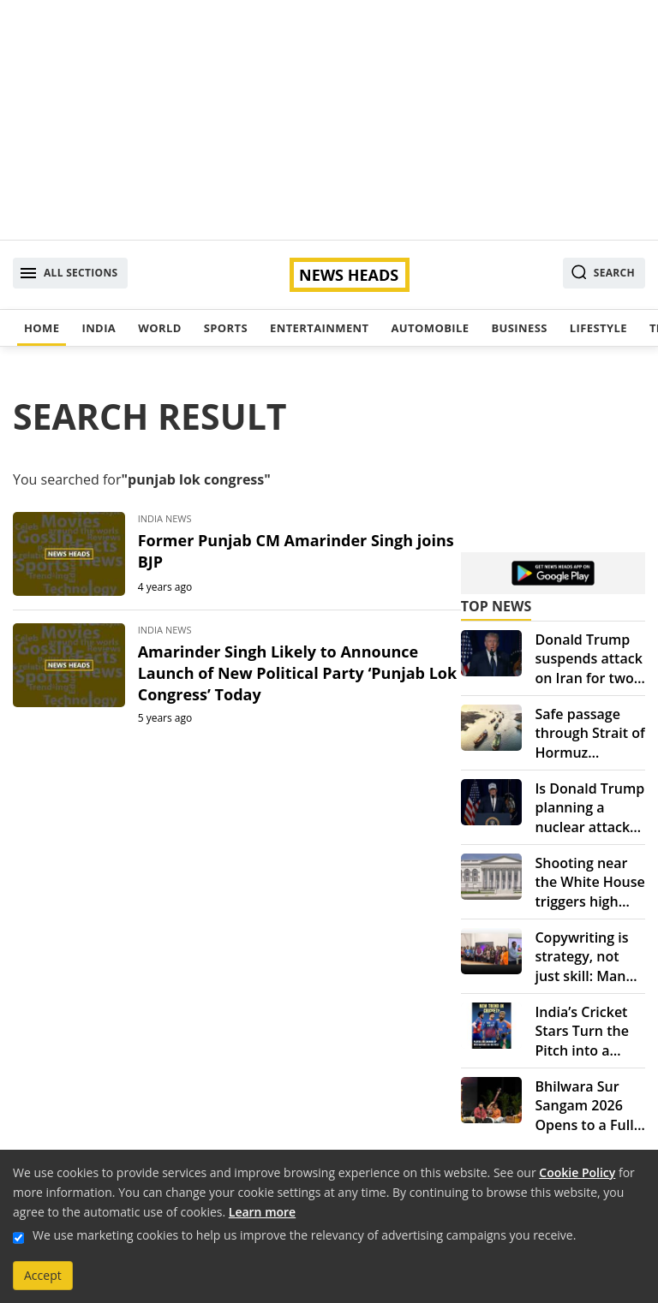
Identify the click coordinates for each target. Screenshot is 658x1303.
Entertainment (319, 328)
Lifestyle (598, 328)
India (98, 328)
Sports (226, 328)
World (159, 328)
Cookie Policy (577, 1172)
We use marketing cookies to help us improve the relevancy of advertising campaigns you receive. (304, 1235)
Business (519, 328)
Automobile (430, 328)
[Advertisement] (329, 120)
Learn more (262, 1212)
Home (41, 328)
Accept (43, 1275)
